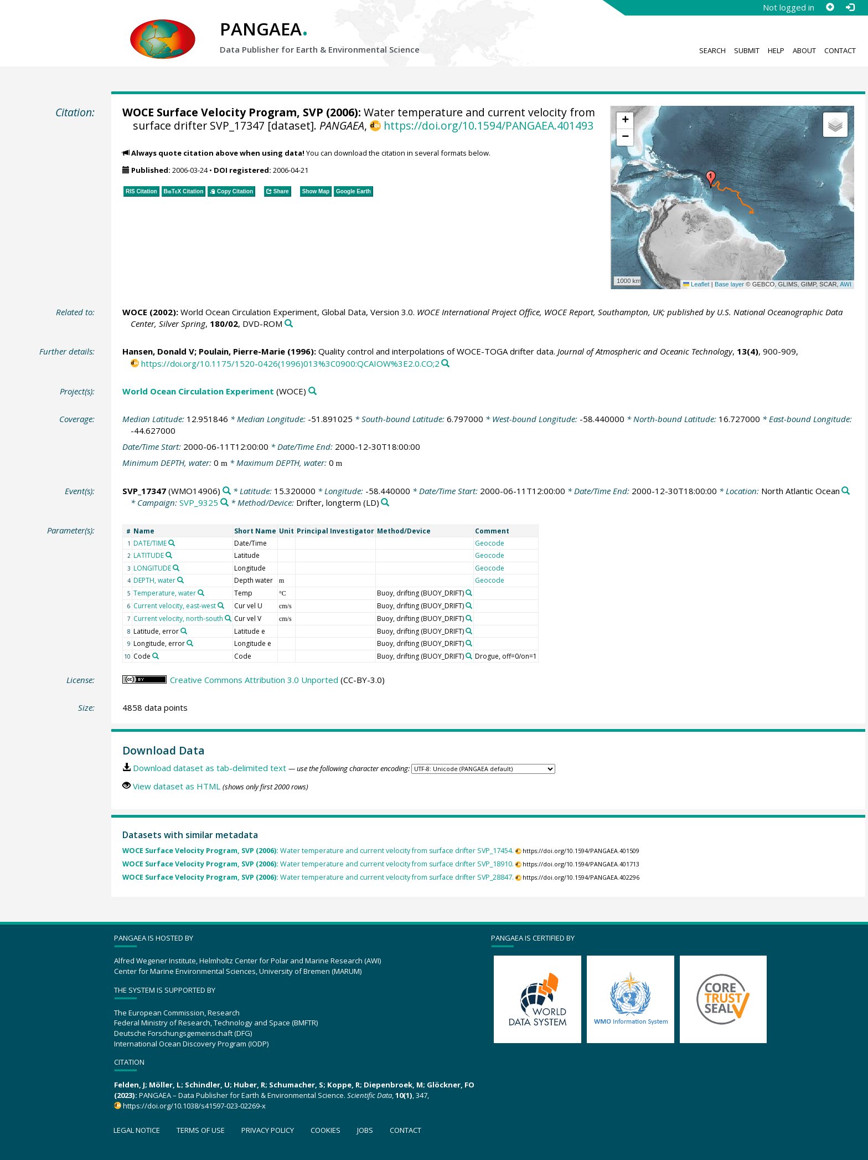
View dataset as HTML (176, 786)
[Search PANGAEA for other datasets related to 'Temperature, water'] (201, 592)
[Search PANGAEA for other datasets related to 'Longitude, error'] (190, 643)
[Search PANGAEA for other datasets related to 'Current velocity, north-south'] (228, 618)
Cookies (325, 1130)
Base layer (729, 284)
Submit (747, 50)
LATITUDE (148, 555)
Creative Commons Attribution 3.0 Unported (254, 679)
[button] (711, 179)
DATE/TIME (150, 543)
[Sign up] (830, 7)
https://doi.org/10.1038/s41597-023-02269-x (194, 1106)
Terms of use (201, 1130)
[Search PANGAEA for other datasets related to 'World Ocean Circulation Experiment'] (312, 391)
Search (712, 50)
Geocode (489, 543)
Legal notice (136, 1130)
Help (776, 50)
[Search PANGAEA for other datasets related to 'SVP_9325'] (224, 503)
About (804, 50)
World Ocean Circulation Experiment (198, 391)
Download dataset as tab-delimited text (209, 767)
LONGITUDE (152, 568)
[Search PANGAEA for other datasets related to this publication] (289, 324)
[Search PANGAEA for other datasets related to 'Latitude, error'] (183, 631)
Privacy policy (267, 1130)
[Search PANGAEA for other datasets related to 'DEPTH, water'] (180, 580)
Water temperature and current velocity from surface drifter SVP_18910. (318, 864)
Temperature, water (164, 593)
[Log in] (850, 7)
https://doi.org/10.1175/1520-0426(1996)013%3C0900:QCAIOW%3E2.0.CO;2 (290, 363)
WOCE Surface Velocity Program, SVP (222, 112)
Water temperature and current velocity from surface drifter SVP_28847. (318, 877)
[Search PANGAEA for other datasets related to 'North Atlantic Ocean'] (845, 491)
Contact (840, 50)
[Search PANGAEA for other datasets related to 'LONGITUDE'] (176, 567)
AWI (845, 284)
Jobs (365, 1130)
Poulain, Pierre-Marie (242, 351)
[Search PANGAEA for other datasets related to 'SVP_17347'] (227, 491)
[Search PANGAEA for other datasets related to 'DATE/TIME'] (171, 543)
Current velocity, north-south (178, 618)
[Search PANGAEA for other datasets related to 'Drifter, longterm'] (385, 503)
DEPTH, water (154, 580)
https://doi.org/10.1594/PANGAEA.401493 (488, 125)
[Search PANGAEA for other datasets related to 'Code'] (155, 656)
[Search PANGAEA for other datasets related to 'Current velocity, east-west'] (221, 605)
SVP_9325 (198, 502)
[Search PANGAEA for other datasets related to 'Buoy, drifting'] (469, 592)
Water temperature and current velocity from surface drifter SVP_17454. (318, 850)
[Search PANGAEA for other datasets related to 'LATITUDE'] (169, 555)
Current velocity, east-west (174, 605)
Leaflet (696, 284)
